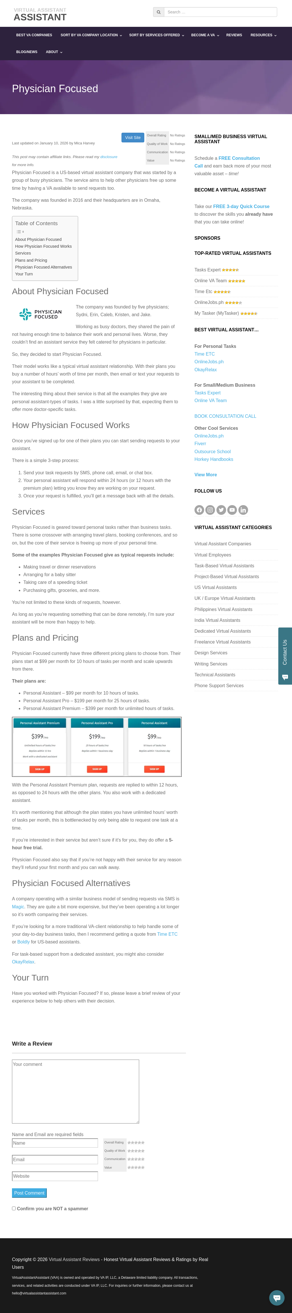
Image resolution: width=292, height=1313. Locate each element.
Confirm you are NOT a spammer (50, 1208)
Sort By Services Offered (154, 35)
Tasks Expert (207, 269)
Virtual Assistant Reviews (74, 1259)
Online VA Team (210, 280)
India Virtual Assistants (217, 620)
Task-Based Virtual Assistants (224, 565)
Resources (261, 35)
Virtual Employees (212, 554)
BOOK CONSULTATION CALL (225, 416)
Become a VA (203, 35)
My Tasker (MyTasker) (216, 313)
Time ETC (167, 934)
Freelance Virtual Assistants (222, 642)
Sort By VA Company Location (89, 35)
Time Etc (203, 291)
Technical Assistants (214, 674)
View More (205, 474)
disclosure (108, 157)
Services (23, 253)
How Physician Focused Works (43, 246)
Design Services (211, 652)
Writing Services (210, 663)
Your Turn (24, 274)
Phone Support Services (219, 685)
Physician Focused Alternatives (43, 267)
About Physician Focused (38, 239)
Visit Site (133, 137)
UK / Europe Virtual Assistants (224, 598)
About (52, 52)
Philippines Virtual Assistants (223, 609)
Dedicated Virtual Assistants (222, 631)
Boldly (23, 941)
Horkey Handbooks (213, 459)
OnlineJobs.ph (209, 302)
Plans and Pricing (31, 260)
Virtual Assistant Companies (222, 543)
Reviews (234, 35)
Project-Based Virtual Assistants (226, 576)
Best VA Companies (34, 35)
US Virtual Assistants (215, 587)
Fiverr (200, 443)
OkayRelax (23, 961)
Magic (18, 906)
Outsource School (212, 451)
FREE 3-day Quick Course (241, 206)
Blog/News (26, 52)
